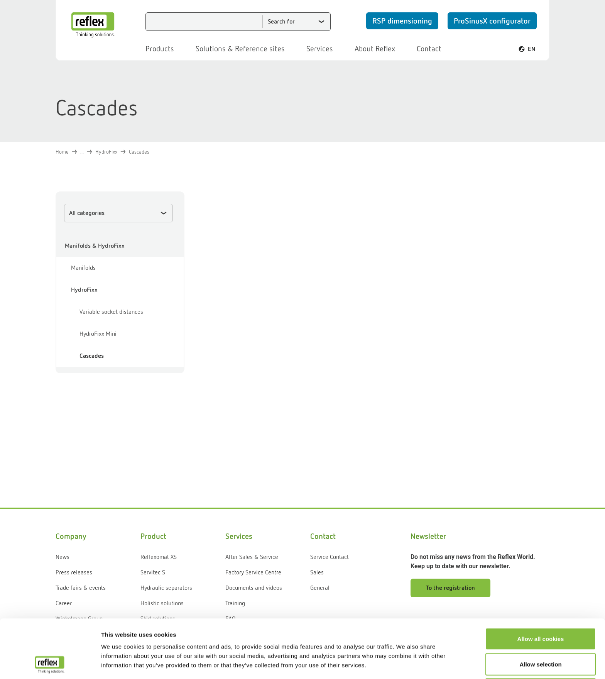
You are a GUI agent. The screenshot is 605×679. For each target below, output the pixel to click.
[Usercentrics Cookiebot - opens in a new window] (50, 664)
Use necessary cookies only (540, 634)
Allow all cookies (540, 584)
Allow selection (540, 609)
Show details (405, 663)
